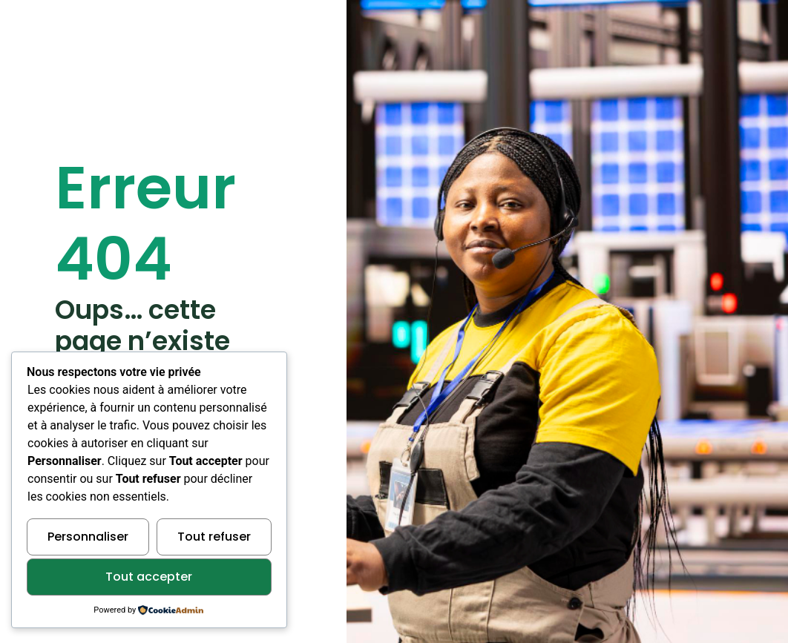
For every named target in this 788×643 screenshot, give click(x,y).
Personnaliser (87, 536)
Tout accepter (148, 576)
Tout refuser (214, 536)
